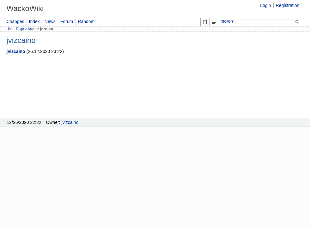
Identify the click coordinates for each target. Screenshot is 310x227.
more (227, 21)
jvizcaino (16, 51)
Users (32, 29)
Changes (15, 21)
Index (34, 21)
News (50, 21)
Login (265, 5)
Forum (66, 21)
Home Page (15, 29)
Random (86, 21)
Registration (288, 5)
